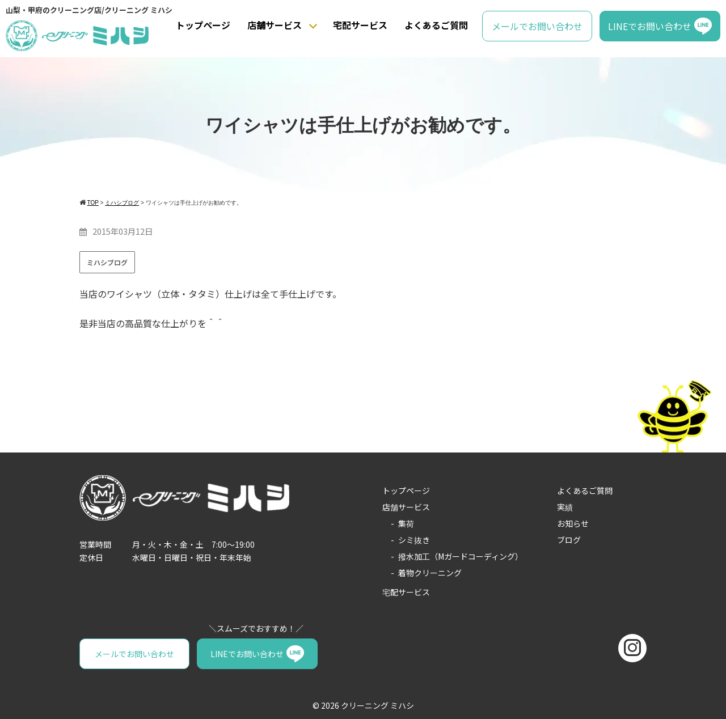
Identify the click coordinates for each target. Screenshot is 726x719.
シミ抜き (414, 539)
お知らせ (573, 523)
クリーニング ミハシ (377, 705)
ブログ (569, 539)
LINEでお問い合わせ (649, 26)
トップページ (203, 25)
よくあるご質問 (436, 25)
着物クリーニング (430, 572)
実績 (565, 507)
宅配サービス (360, 25)
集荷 (406, 523)
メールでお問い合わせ (537, 26)
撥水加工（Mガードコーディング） (460, 556)
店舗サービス (274, 25)
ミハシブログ (107, 262)
